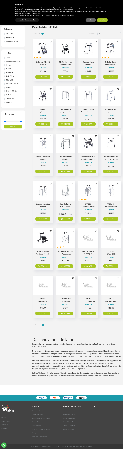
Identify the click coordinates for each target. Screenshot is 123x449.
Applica (13, 126)
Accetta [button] (102, 20)
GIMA (8, 65)
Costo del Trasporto (69, 411)
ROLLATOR (10, 37)
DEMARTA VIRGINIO (13, 61)
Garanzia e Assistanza (38, 411)
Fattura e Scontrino (69, 425)
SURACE (9, 95)
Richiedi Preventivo (69, 422)
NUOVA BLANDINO (13, 84)
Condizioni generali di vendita (41, 418)
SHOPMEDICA (11, 91)
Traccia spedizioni (68, 429)
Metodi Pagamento (69, 418)
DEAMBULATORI (12, 41)
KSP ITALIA (10, 76)
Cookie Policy (36, 425)
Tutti (8, 58)
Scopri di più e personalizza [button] (27, 20)
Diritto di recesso (37, 414)
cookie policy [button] (69, 9)
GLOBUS (9, 69)
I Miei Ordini (5, 425)
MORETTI (9, 80)
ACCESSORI (10, 34)
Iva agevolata (36, 433)
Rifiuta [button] (91, 20)
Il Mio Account (5, 421)
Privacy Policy (36, 422)
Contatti (4, 428)
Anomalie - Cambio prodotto (41, 429)
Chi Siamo (4, 417)
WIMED (9, 102)
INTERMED (10, 73)
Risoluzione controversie (39, 436)
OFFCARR (10, 87)
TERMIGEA (10, 99)
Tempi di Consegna (69, 414)
